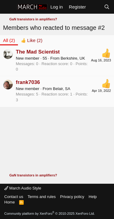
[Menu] (8, 7)
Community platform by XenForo (49, 213)
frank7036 (28, 82)
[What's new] (95, 6)
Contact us (13, 196)
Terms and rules (42, 196)
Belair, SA (61, 88)
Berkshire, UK (72, 58)
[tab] (31, 40)
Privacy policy (72, 196)
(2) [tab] (9, 40)
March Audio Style (22, 188)
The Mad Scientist (38, 52)
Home (9, 202)
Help (93, 196)
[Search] (107, 6)
